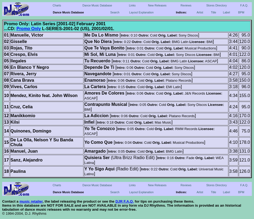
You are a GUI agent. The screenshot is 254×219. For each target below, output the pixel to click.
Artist (199, 12)
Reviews (186, 5)
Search (114, 12)
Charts (57, 5)
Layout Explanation (141, 12)
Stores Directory (216, 5)
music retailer (30, 201)
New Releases (157, 5)
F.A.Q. (244, 5)
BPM (241, 12)
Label (226, 12)
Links (132, 5)
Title (213, 12)
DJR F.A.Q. (124, 201)
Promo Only (28, 28)
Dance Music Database (97, 5)
